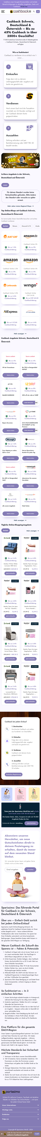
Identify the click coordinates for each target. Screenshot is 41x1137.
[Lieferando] (10, 291)
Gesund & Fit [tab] (26, 226)
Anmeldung (19, 823)
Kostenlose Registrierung (13, 774)
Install (37, 1134)
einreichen (30, 870)
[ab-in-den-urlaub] (31, 317)
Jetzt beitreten (31, 823)
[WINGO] (31, 292)
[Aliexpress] (10, 317)
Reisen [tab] (15, 226)
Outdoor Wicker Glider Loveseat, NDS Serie (11, 565)
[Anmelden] (38, 11)
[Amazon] (31, 242)
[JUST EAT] (10, 242)
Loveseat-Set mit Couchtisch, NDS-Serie (10, 693)
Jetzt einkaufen (10, 573)
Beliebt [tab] (5, 226)
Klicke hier (24, 6)
